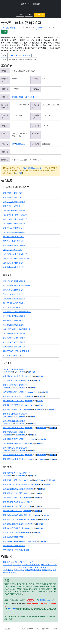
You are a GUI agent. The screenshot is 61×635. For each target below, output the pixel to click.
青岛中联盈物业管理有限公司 (14, 421)
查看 (24, 55)
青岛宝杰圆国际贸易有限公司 (14, 489)
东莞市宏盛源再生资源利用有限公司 (17, 312)
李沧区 (44, 570)
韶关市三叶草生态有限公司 (13, 294)
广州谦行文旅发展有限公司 (13, 325)
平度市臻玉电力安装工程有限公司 (16, 550)
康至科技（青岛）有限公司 (13, 241)
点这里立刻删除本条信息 (31, 168)
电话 (4, 55)
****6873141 (32, 541)
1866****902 (27, 511)
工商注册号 (4, 116)
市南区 (21, 570)
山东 (13, 144)
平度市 (7, 572)
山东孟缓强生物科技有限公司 (14, 210)
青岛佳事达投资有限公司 (12, 493)
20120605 (46, 126)
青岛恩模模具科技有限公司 (13, 237)
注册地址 (4, 160)
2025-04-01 (26, 564)
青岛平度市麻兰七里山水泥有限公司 (17, 473)
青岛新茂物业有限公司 (11, 380)
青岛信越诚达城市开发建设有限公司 (17, 515)
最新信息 (6, 562)
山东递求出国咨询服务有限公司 (15, 369)
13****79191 (30, 489)
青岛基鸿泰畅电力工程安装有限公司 (17, 484)
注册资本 (4, 89)
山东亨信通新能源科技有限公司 (15, 232)
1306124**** (8, 450)
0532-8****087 (20, 435)
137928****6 (8, 435)
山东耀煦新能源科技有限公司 (14, 223)
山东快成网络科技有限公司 (13, 443)
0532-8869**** (32, 392)
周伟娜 (14, 78)
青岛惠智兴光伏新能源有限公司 (15, 541)
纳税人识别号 (35, 106)
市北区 (27, 570)
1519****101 (28, 401)
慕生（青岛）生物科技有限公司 (15, 219)
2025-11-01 (38, 567)
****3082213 (27, 498)
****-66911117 (29, 396)
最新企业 (30, 628)
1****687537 (8, 372)
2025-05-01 (35, 564)
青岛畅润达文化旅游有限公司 (14, 546)
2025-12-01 (47, 567)
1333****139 (28, 405)
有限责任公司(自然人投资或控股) (20, 134)
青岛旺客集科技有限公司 (12, 193)
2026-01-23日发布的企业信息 (21, 562)
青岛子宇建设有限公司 (11, 532)
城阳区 (24, 144)
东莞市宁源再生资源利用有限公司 (16, 351)
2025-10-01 (28, 567)
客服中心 (39, 14)
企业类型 (4, 133)
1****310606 (35, 515)
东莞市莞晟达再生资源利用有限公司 (17, 329)
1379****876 (25, 533)
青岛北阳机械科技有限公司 (13, 459)
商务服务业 (30, 97)
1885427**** (28, 528)
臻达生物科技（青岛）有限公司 (15, 215)
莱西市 (13, 572)
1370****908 (8, 476)
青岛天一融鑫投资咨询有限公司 (24, 71)
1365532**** (28, 376)
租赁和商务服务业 (18, 97)
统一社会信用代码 (9, 27)
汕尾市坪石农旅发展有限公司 (14, 298)
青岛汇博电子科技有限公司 (13, 428)
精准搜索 (36, 4)
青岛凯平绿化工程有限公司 (13, 396)
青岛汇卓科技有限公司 (11, 206)
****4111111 (32, 439)
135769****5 (34, 519)
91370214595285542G (26, 28)
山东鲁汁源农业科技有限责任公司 (16, 258)
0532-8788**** (20, 423)
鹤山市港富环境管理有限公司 (14, 338)
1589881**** (27, 493)
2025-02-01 (7, 564)
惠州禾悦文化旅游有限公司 (13, 320)
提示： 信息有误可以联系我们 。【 (21, 600)
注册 (29, 14)
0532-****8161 (20, 388)
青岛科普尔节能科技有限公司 (14, 432)
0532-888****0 (20, 450)
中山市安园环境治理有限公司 (14, 333)
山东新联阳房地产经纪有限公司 (15, 392)
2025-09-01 (19, 567)
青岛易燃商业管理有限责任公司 (15, 448)
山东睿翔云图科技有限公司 (13, 263)
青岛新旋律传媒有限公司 (12, 409)
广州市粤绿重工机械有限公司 (14, 316)
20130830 (46, 144)
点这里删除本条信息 (45, 600)
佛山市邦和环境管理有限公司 (14, 303)
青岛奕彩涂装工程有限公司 (13, 405)
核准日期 (35, 144)
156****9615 (28, 455)
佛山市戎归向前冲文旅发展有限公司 (17, 285)
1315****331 (28, 443)
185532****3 (8, 388)
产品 (29, 4)
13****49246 (27, 409)
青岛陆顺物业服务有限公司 (13, 376)
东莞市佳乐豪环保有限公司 (13, 290)
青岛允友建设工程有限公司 (13, 528)
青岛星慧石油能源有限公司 (13, 524)
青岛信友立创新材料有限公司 (14, 202)
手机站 (37, 628)
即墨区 (49, 570)
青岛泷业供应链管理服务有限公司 (16, 519)
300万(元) (15, 89)
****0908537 (35, 484)
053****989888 (39, 480)
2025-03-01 (17, 564)
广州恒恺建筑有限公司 (11, 307)
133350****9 (27, 480)
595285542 (46, 115)
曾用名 (4, 71)
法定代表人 (4, 79)
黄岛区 (33, 570)
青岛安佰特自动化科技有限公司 (15, 385)
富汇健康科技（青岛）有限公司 (15, 245)
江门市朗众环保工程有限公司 (14, 342)
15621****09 (8, 416)
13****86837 (28, 459)
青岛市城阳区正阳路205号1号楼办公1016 (22, 59)
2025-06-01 (45, 564)
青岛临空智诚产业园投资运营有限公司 (17, 502)
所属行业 (4, 97)
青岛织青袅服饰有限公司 (12, 480)
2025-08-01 (9, 567)
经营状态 (35, 78)
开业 (4, 32)
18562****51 (27, 506)
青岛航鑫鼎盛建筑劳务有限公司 (15, 537)
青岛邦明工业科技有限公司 (13, 228)
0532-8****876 (20, 476)
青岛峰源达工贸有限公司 (12, 511)
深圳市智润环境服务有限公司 (14, 281)
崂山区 (38, 570)
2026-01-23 (50, 28)
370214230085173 (19, 115)
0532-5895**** (39, 409)
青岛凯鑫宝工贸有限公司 (12, 506)
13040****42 (13, 55)
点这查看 (18, 173)
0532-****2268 (41, 428)
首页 (23, 628)
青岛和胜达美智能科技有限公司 (15, 439)
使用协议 (45, 628)
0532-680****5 (20, 416)
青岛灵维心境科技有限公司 (13, 267)
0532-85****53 (41, 455)
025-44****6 (20, 372)
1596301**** (8, 423)
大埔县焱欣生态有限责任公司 (14, 346)
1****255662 (28, 524)
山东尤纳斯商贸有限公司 (12, 497)
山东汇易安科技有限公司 (12, 250)
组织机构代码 (35, 116)
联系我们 (54, 628)
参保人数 (4, 152)
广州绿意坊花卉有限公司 (12, 355)
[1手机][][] (19, 55)
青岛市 (18, 144)
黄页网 (23, 4)
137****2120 (25, 381)
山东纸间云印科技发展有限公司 (15, 254)
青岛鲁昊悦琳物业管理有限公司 (15, 414)
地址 (4, 59)
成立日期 (35, 126)
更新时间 (41, 27)
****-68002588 (41, 459)
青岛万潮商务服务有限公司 (13, 400)
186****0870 (28, 428)
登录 (20, 14)
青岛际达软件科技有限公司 (13, 455)
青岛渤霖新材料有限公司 (12, 197)
